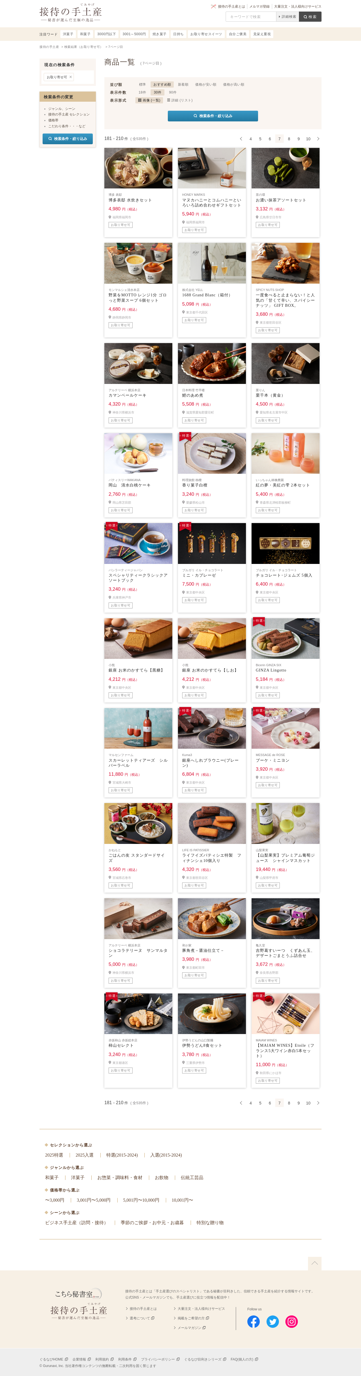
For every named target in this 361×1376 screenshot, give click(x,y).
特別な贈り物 (210, 1222)
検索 (313, 17)
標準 (142, 84)
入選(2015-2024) (166, 1155)
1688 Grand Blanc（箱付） (207, 295)
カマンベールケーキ (128, 395)
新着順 (183, 84)
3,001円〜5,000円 (94, 1200)
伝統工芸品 (192, 1177)
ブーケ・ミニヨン (273, 760)
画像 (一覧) (151, 100)
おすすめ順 (162, 84)
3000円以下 (106, 34)
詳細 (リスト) (182, 100)
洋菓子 (78, 1177)
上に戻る (315, 1263)
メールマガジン (189, 1328)
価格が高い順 (233, 84)
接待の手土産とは (231, 6)
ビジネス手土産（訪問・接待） (76, 1222)
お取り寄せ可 (57, 77)
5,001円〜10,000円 (141, 1200)
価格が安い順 (205, 84)
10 (308, 139)
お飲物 (161, 1177)
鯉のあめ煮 (192, 395)
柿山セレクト (121, 1045)
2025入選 (85, 1155)
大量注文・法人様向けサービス (298, 6)
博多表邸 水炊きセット (130, 200)
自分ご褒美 (238, 34)
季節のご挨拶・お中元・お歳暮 (152, 1222)
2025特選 (54, 1155)
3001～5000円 (134, 34)
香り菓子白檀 (195, 485)
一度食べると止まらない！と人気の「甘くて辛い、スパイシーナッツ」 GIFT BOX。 (285, 300)
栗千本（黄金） (270, 395)
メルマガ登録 (259, 6)
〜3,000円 (54, 1200)
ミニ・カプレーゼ (199, 575)
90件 (173, 92)
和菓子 (52, 1177)
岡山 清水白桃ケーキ (130, 485)
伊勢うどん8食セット (202, 1045)
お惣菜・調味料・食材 (119, 1177)
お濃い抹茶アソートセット (281, 200)
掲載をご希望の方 (191, 1318)
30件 (158, 92)
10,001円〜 (182, 1200)
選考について (140, 1318)
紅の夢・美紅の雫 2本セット (283, 485)
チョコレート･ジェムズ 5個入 (284, 575)
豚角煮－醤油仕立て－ (203, 950)
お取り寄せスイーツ (206, 34)
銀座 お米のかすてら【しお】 (210, 670)
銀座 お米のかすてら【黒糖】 (137, 670)
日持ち (178, 34)
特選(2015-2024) (122, 1155)
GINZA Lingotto (271, 670)
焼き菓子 (160, 34)
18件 (142, 92)
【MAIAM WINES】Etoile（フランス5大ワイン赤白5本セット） (285, 1050)
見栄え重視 (262, 34)
